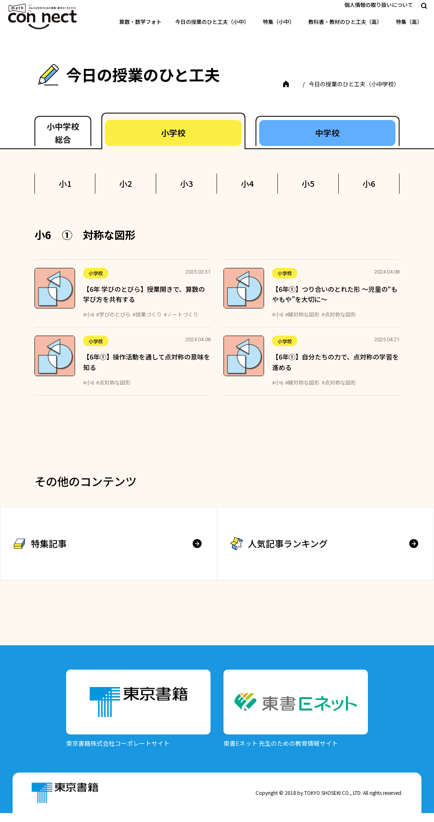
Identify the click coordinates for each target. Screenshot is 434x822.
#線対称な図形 (302, 323)
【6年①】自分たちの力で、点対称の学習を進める (335, 371)
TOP (54, 93)
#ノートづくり (181, 323)
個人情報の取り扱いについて (378, 5)
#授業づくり (147, 323)
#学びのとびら (113, 323)
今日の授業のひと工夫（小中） (212, 22)
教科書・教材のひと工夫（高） (345, 22)
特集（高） (409, 22)
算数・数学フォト (140, 22)
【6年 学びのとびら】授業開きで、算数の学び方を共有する (144, 303)
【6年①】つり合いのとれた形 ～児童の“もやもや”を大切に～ (334, 303)
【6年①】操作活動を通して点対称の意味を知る (146, 371)
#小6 (88, 323)
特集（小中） (278, 22)
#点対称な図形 (339, 323)
